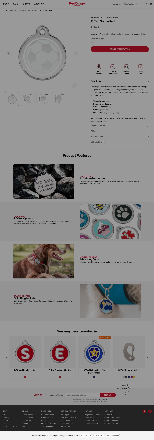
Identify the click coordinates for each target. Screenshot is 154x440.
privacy (58, 435)
